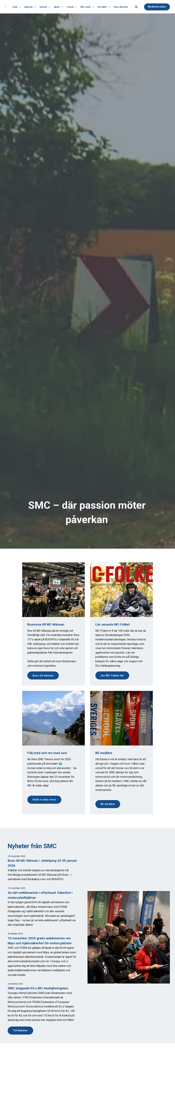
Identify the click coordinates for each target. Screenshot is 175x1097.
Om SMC (103, 6)
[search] (136, 6)
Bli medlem (108, 804)
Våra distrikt (121, 6)
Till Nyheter (20, 1030)
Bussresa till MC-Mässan (46, 624)
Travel (71, 6)
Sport (58, 6)
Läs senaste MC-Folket (112, 624)
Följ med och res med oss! (47, 753)
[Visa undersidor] (19, 6)
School (45, 6)
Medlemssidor (157, 6)
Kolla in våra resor (44, 799)
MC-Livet (87, 6)
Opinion (30, 6)
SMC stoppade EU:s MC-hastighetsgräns (38, 988)
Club (16, 6)
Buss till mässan (43, 675)
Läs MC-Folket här (112, 675)
